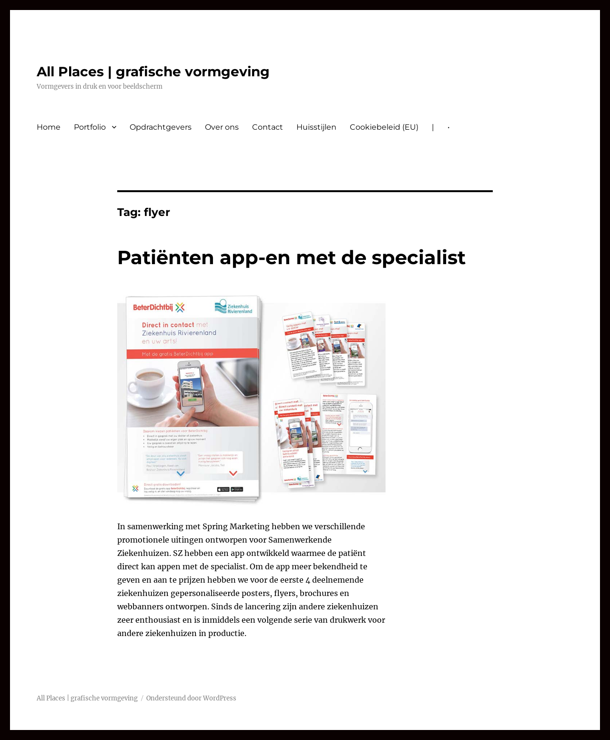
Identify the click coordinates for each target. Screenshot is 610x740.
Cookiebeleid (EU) (384, 127)
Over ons (222, 127)
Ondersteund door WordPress (191, 698)
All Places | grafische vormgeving (153, 71)
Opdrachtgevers (161, 127)
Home (49, 127)
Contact (267, 127)
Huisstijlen (316, 127)
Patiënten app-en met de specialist (291, 257)
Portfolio (90, 127)
